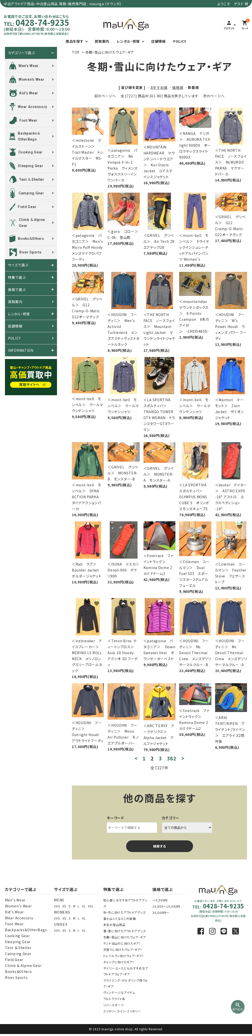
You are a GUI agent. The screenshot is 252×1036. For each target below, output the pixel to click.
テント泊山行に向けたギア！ (122, 943)
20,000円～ (160, 912)
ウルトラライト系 (114, 999)
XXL (90, 906)
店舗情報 (158, 41)
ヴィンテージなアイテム (119, 992)
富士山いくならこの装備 (119, 918)
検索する (159, 846)
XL (83, 906)
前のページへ (105, 95)
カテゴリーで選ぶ (21, 53)
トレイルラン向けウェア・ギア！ (123, 956)
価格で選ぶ (17, 289)
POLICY (179, 41)
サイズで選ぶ (18, 265)
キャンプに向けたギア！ (118, 962)
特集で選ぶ (17, 277)
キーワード (115, 817)
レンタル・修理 (128, 41)
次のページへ (213, 95)
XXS (57, 906)
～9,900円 (160, 900)
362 (171, 758)
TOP (76, 52)
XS (64, 906)
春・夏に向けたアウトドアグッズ (124, 931)
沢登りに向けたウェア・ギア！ (122, 949)
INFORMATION (20, 350)
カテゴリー (170, 817)
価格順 (177, 87)
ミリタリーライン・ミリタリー (122, 1011)
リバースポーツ (113, 1005)
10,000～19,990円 (166, 906)
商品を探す (75, 41)
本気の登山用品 (114, 925)
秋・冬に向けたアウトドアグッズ (124, 912)
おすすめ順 (159, 87)
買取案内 (102, 41)
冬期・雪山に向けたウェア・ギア (109, 52)
